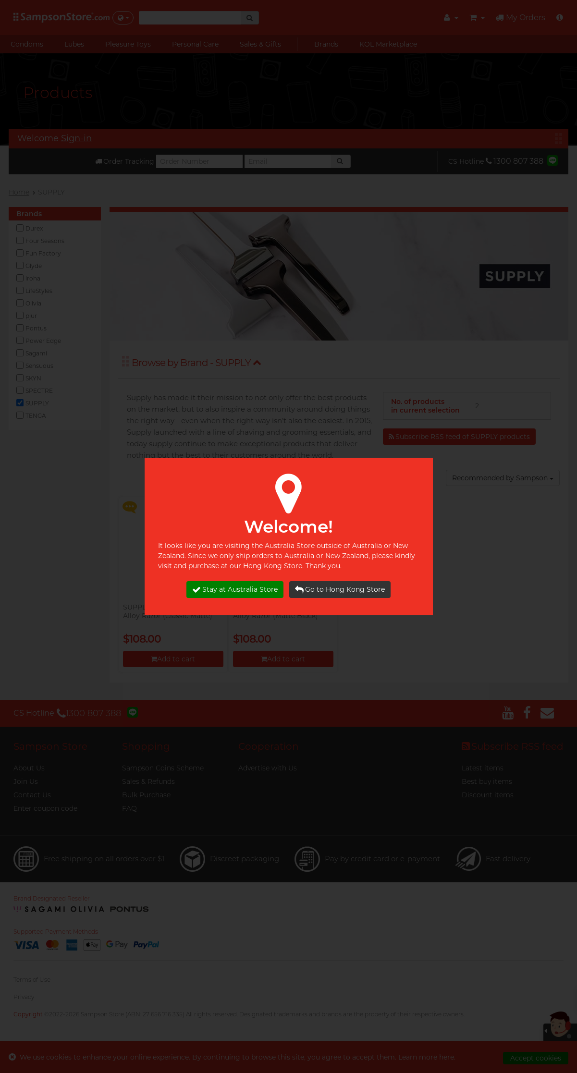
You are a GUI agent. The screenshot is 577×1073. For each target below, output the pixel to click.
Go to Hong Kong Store (340, 589)
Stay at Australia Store (235, 589)
